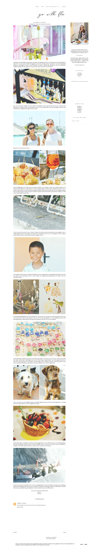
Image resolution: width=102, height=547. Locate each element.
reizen (48, 24)
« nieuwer (15, 532)
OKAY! (85, 544)
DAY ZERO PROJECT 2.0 (52, 6)
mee (40, 24)
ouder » (64, 532)
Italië (37, 24)
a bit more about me (79, 65)
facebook (79, 107)
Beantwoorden (20, 507)
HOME (37, 6)
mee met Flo (44, 24)
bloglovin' (79, 106)
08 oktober (24, 503)
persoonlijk (79, 74)
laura (19, 503)
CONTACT (63, 6)
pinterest (79, 110)
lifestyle (79, 73)
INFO (42, 6)
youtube (79, 112)
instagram (79, 109)
